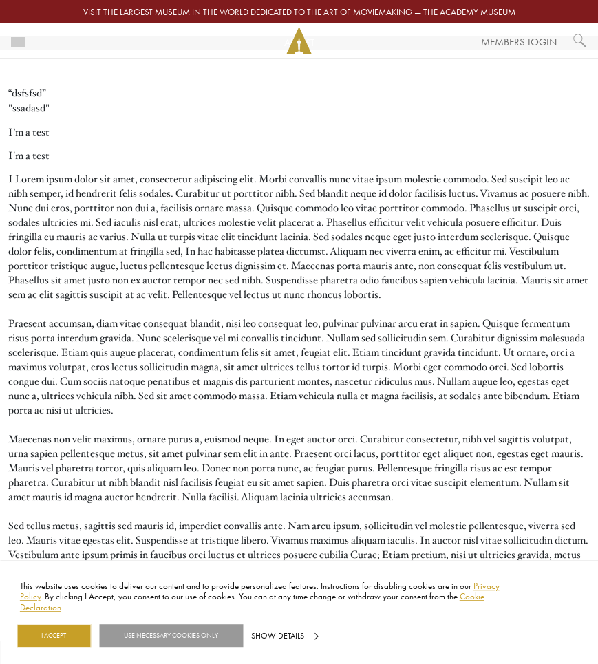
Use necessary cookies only (171, 636)
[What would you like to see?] (580, 40)
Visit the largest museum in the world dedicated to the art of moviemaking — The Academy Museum (299, 11)
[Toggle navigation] (18, 40)
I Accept (53, 636)
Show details (277, 636)
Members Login (519, 41)
